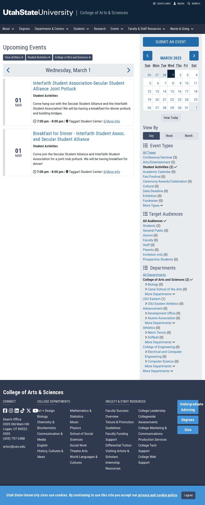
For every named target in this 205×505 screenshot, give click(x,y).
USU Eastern (152, 299)
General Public (153, 230)
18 (196, 91)
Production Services (152, 439)
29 (172, 108)
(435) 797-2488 (14, 438)
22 (172, 100)
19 (149, 100)
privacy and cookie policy (157, 495)
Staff (146, 245)
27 (157, 75)
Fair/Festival (152, 177)
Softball (153, 337)
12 (149, 91)
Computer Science (161, 361)
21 (164, 100)
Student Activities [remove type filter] (39, 57)
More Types (151, 205)
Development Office (162, 313)
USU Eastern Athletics (163, 304)
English (42, 445)
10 (186, 83)
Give (188, 430)
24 (186, 100)
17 (186, 91)
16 (179, 91)
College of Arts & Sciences (104, 12)
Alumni (148, 235)
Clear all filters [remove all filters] (14, 57)
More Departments (158, 294)
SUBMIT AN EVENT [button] (171, 41)
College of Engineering (159, 347)
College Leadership (152, 411)
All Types (149, 153)
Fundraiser (150, 201)
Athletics (149, 328)
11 (196, 83)
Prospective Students (158, 259)
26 (149, 75)
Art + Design (46, 411)
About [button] (8, 29)
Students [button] (81, 29)
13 (157, 91)
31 (186, 108)
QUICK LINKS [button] (161, 3)
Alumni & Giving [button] (182, 29)
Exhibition (150, 196)
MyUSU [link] (179, 3)
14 (164, 91)
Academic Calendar (157, 172)
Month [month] (189, 136)
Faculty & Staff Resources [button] (146, 29)
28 (164, 75)
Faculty (148, 240)
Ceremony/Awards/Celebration (165, 181)
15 (172, 91)
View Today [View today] (171, 118)
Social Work (78, 445)
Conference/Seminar (157, 157)
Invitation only (153, 255)
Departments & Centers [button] (52, 29)
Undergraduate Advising (189, 407)
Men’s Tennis (157, 332)
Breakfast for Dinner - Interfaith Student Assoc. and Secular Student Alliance (79, 136)
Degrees (24, 29)
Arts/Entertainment (156, 162)
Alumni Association (161, 318)
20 (157, 100)
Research (100, 29)
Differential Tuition (119, 445)
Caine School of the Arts (165, 289)
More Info (113, 121)
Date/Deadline (153, 191)
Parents (148, 250)
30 (179, 108)
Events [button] (117, 29)
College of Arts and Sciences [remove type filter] (73, 57)
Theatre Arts (78, 451)
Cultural (148, 186)
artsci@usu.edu (14, 446)
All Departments (154, 275)
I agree (188, 495)
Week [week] (169, 136)
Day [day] (151, 136)
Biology (153, 284)
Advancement (153, 308)
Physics (75, 428)
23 (179, 100)
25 (196, 100)
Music (74, 422)
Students (149, 226)
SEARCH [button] (194, 3)
